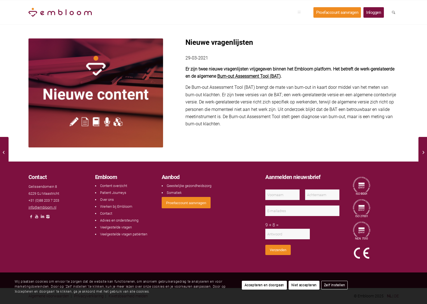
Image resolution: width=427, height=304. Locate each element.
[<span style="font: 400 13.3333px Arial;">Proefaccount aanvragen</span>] (186, 202)
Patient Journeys (113, 193)
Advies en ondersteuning (119, 220)
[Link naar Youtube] (37, 218)
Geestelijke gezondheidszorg (189, 186)
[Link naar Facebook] (31, 218)
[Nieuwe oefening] (422, 152)
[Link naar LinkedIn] (42, 218)
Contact (106, 213)
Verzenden (278, 250)
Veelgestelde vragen (116, 227)
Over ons (107, 200)
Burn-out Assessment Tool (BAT (248, 76)
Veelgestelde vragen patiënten (123, 234)
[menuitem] (301, 12)
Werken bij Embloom (116, 206)
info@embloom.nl (42, 207)
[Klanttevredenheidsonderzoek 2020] (4, 152)
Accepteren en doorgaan (264, 285)
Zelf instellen (334, 285)
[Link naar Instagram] (48, 218)
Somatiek (174, 193)
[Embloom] (60, 12)
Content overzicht (113, 186)
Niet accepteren (304, 285)
